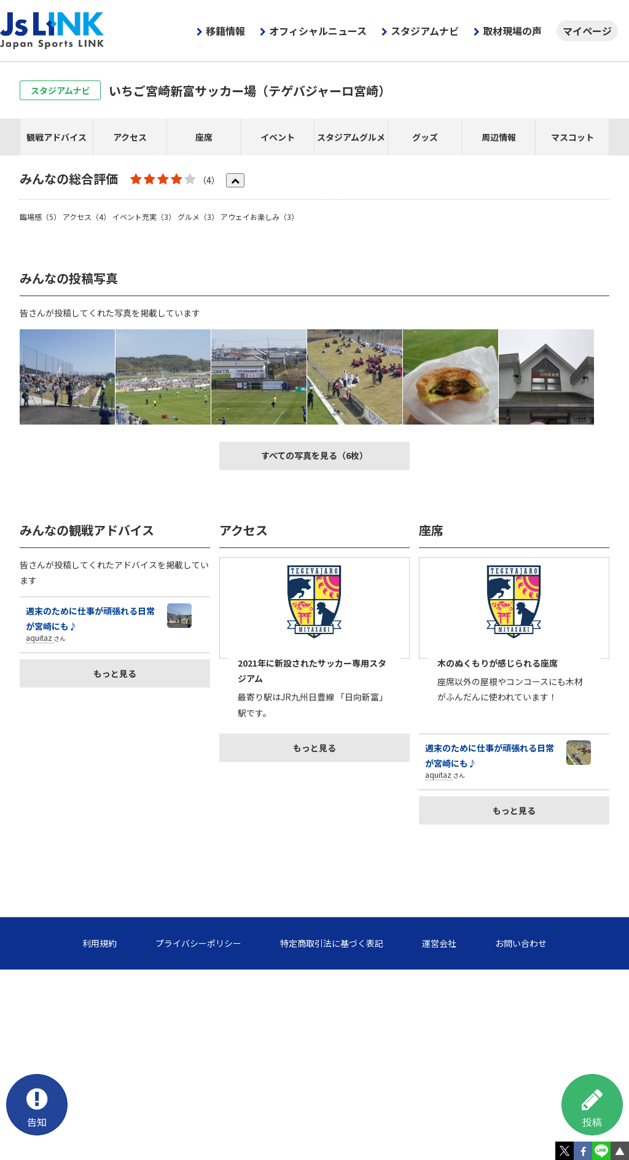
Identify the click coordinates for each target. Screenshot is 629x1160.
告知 (36, 1105)
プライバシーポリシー (198, 943)
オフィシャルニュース (318, 30)
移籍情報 (225, 30)
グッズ (425, 137)
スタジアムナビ (425, 30)
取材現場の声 (512, 30)
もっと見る (114, 673)
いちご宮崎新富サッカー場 (250, 91)
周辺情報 (499, 137)
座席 (204, 137)
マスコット (572, 137)
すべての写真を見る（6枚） (314, 455)
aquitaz (39, 637)
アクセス (130, 137)
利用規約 (99, 943)
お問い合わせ (521, 943)
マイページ (587, 30)
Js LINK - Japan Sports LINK (52, 30)
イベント (277, 137)
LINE (601, 1151)
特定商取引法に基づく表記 (331, 943)
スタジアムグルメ (351, 137)
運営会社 (439, 943)
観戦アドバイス (56, 137)
